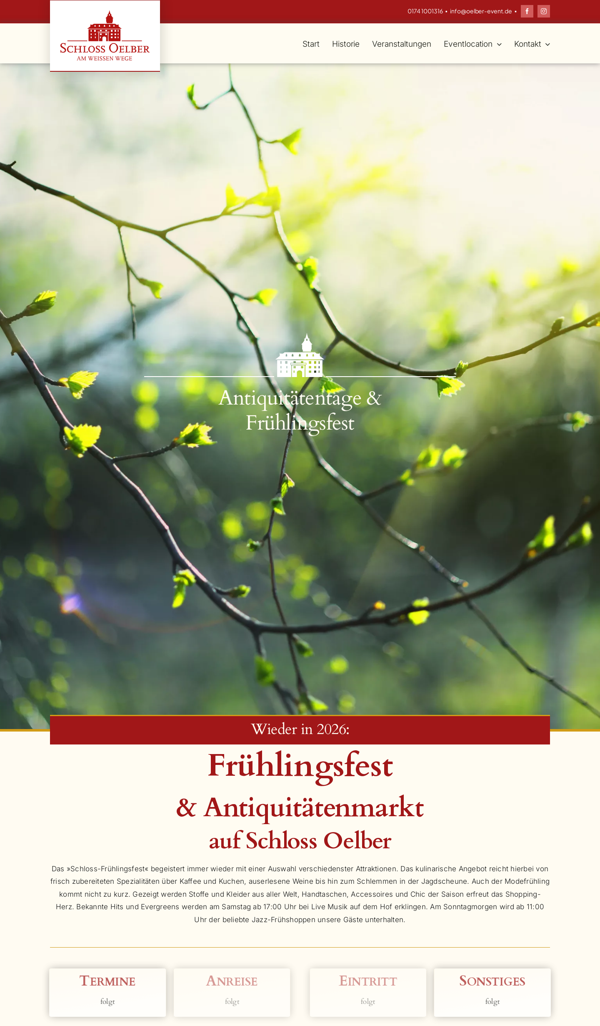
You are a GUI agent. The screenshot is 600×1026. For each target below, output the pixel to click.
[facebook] (527, 11)
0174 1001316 (425, 11)
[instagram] (544, 11)
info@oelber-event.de (481, 11)
